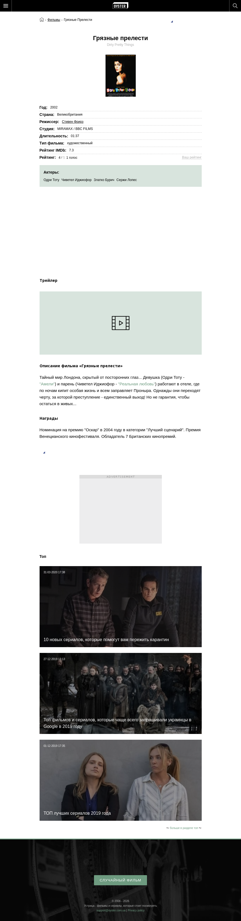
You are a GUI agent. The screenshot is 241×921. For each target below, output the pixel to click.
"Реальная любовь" (136, 384)
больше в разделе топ (184, 828)
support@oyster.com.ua (111, 910)
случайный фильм (120, 880)
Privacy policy (136, 910)
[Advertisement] (121, 228)
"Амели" (47, 384)
